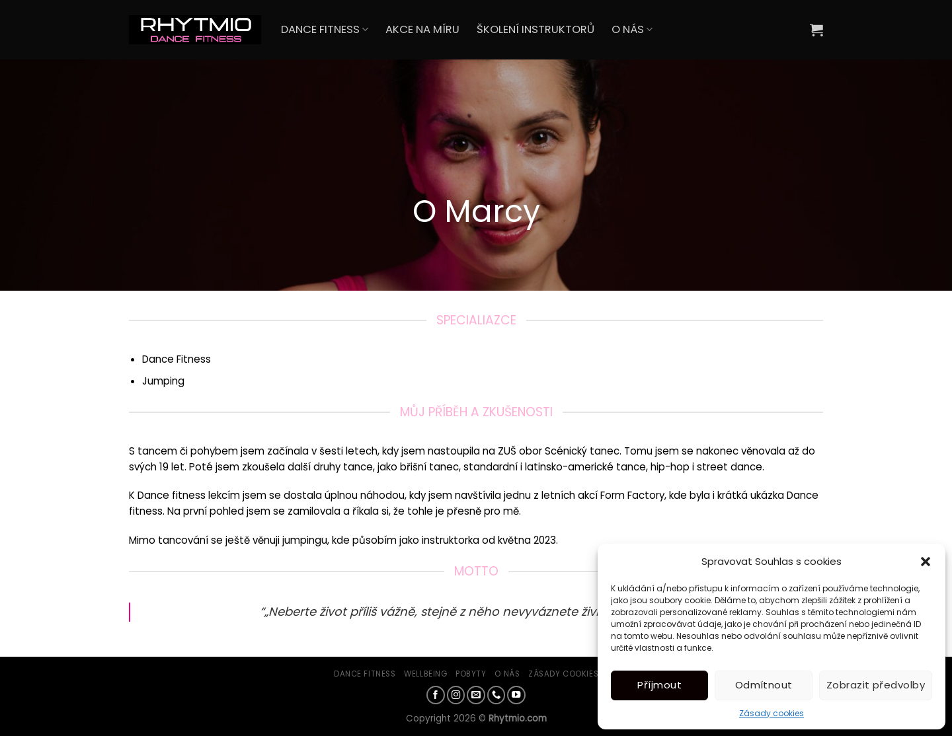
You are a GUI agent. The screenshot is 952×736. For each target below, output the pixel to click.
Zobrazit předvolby (875, 685)
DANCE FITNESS (324, 29)
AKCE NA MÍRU (422, 29)
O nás (507, 674)
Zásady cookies (771, 713)
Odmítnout (764, 685)
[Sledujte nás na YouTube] (516, 695)
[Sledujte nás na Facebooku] (435, 695)
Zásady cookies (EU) (573, 674)
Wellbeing (425, 674)
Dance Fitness (364, 674)
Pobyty (471, 674)
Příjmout (659, 685)
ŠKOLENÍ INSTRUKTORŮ (535, 29)
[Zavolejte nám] (496, 695)
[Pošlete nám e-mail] (476, 695)
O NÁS (632, 29)
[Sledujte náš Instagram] (456, 695)
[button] (925, 561)
